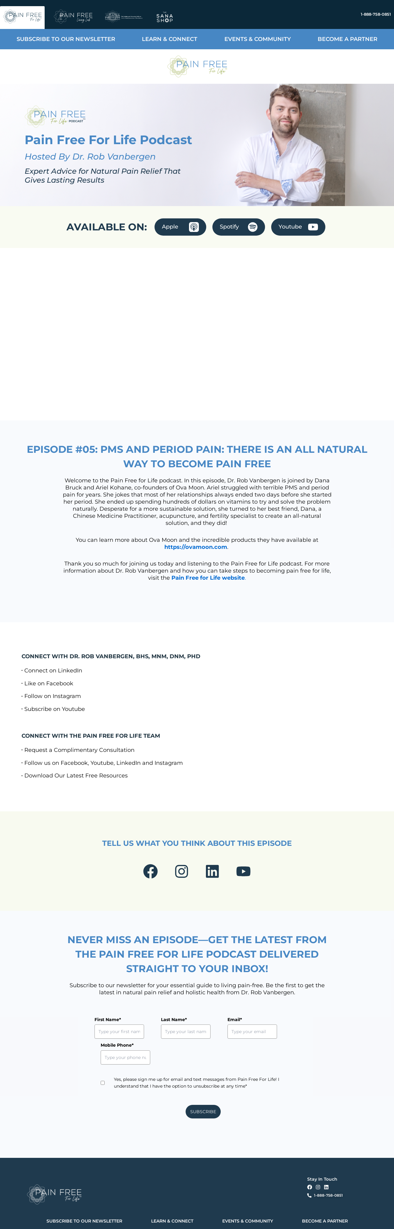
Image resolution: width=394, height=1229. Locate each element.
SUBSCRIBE (203, 1088)
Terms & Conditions (136, 1218)
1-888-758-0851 (376, 14)
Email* (206, 1021)
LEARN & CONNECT (169, 39)
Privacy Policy (110, 1218)
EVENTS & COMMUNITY (257, 39)
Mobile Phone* (267, 1021)
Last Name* (160, 1021)
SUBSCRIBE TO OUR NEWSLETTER (66, 39)
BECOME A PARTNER (347, 39)
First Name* (107, 1021)
